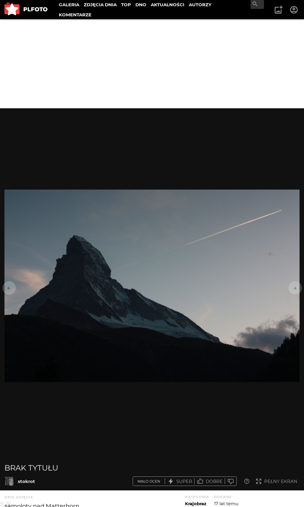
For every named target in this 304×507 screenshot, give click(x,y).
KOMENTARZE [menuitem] (75, 15)
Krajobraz (195, 503)
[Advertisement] (152, 63)
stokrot (26, 481)
